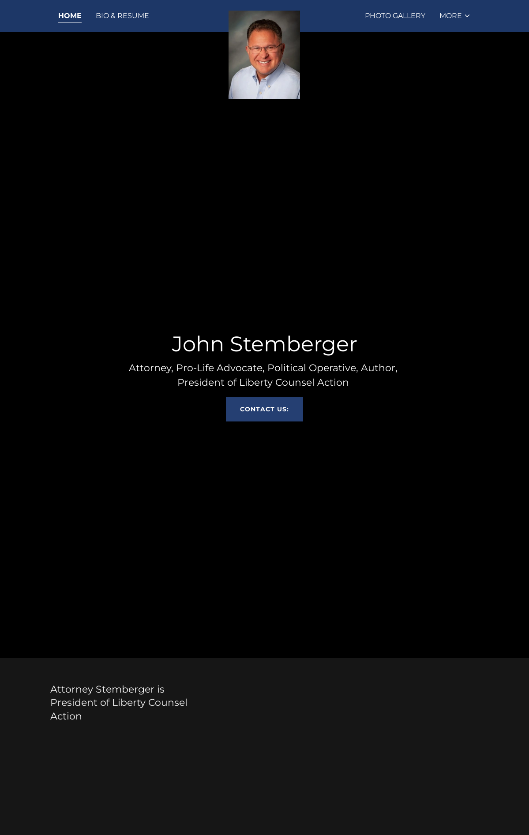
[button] (455, 16)
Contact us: (264, 409)
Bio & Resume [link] (122, 15)
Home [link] (70, 15)
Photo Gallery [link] (395, 15)
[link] (264, 14)
